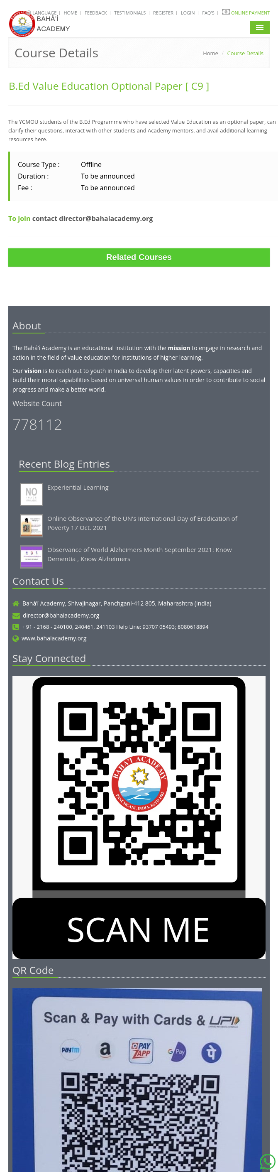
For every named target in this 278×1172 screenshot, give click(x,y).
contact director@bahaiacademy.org (92, 218)
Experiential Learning (78, 487)
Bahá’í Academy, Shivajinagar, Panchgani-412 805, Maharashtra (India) (111, 603)
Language (45, 13)
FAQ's (208, 13)
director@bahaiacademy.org (55, 615)
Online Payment (250, 13)
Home (71, 13)
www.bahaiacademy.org (49, 638)
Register (163, 13)
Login (188, 13)
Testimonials (130, 13)
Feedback (96, 13)
